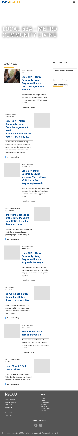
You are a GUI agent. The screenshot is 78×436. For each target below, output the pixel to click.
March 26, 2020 (9, 210)
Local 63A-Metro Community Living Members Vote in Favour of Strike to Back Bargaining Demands (35, 177)
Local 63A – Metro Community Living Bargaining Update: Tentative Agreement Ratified (33, 83)
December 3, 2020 (27, 166)
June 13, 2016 (26, 327)
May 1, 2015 (8, 361)
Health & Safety (45, 408)
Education (44, 406)
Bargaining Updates (27, 70)
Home (43, 398)
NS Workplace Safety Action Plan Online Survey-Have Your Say (17, 296)
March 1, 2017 (9, 289)
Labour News (9, 208)
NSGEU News (16, 208)
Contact (43, 410)
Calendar (44, 404)
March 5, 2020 (26, 248)
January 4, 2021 (10, 116)
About (43, 400)
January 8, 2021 (26, 72)
